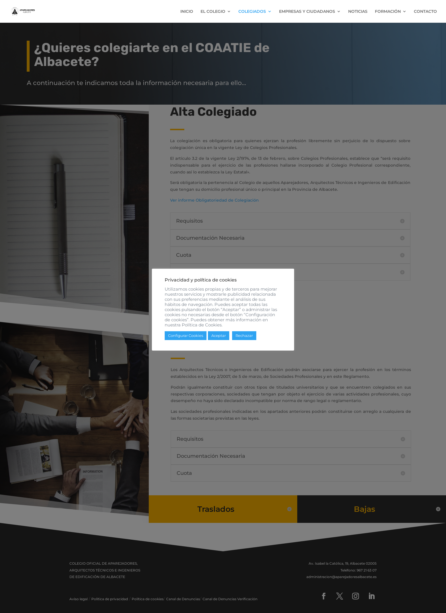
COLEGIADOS (252, 11)
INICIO (186, 11)
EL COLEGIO (213, 11)
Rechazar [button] (244, 335)
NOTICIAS (357, 11)
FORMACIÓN (388, 11)
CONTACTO (425, 11)
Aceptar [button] (218, 335)
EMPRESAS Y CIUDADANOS (307, 11)
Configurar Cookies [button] (185, 335)
